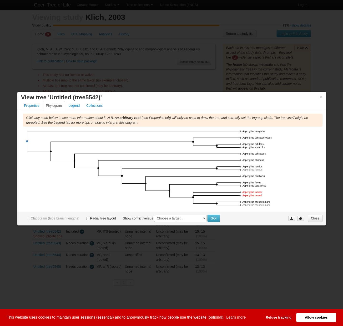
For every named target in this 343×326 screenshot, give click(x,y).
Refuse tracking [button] (279, 317)
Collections (94, 106)
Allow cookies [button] (316, 317)
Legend (74, 106)
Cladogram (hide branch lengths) (53, 219)
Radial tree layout (101, 219)
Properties (31, 106)
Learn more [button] (236, 317)
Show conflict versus (138, 218)
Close (315, 219)
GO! (214, 219)
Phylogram (54, 106)
